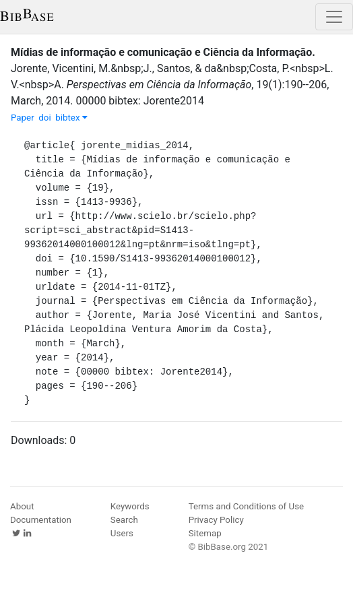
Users (121, 533)
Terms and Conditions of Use (246, 506)
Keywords (130, 506)
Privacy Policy (216, 520)
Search (124, 520)
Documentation (40, 520)
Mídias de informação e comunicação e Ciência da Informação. (163, 52)
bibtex (71, 118)
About (22, 506)
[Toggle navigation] (334, 16)
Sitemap (205, 533)
